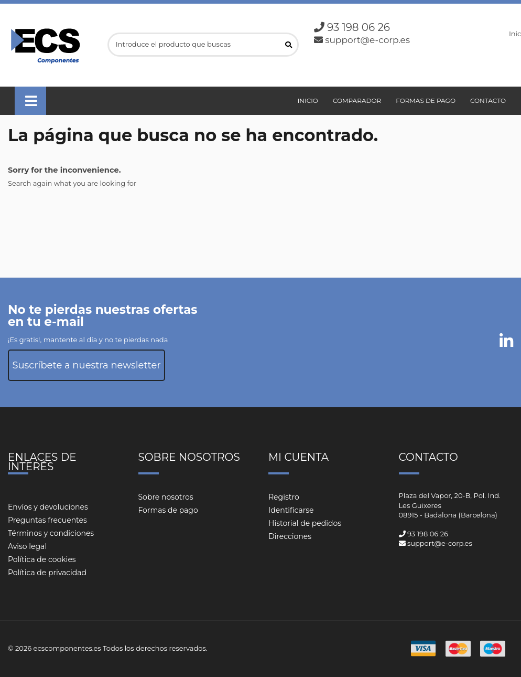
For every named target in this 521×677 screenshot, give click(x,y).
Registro (283, 497)
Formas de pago (168, 510)
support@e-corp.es (367, 40)
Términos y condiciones (51, 533)
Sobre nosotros (165, 497)
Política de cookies (42, 559)
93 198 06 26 (358, 27)
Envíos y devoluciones (48, 507)
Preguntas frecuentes (47, 520)
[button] (30, 101)
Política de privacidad (47, 572)
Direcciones (289, 536)
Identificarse (291, 510)
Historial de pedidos (304, 523)
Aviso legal (27, 546)
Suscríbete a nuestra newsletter (86, 365)
